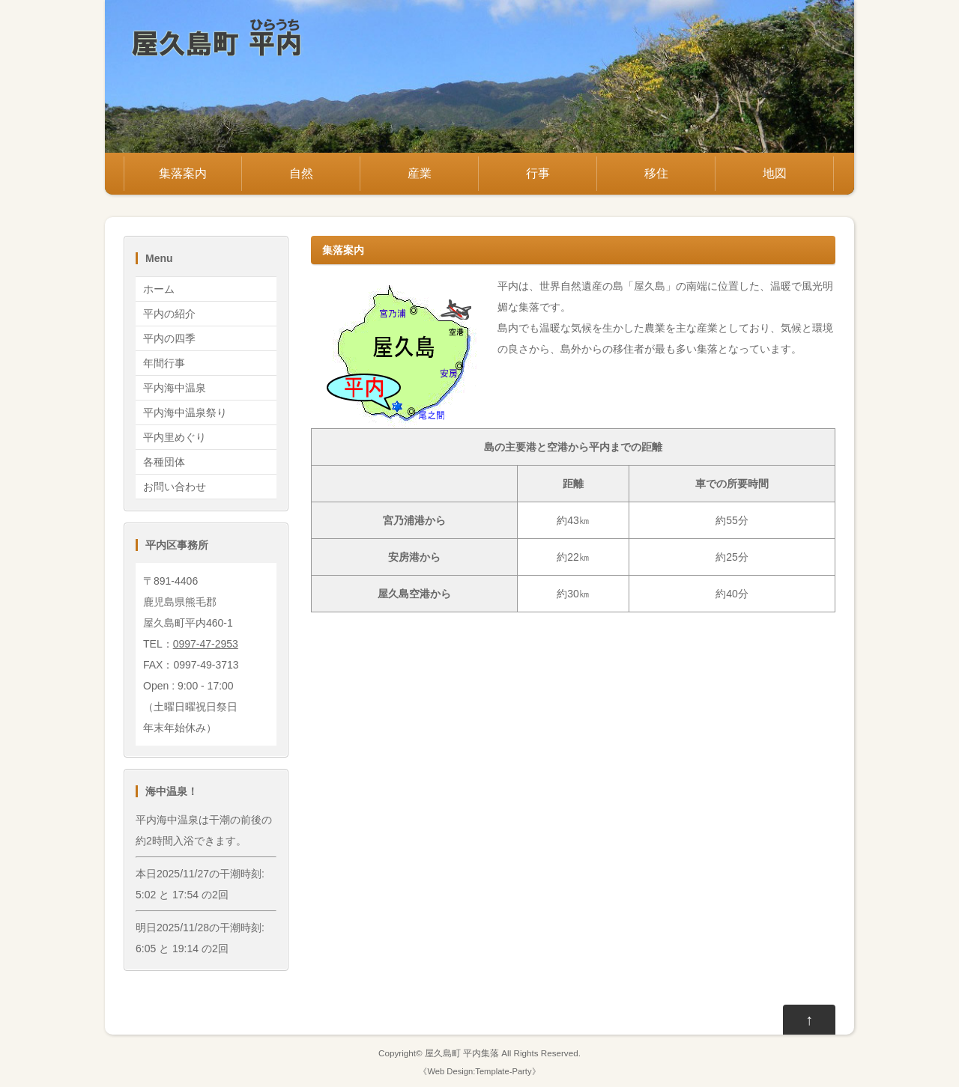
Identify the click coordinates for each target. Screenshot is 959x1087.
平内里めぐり (174, 437)
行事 (538, 173)
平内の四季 (169, 338)
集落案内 (183, 173)
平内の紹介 (169, 314)
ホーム (159, 289)
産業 (420, 173)
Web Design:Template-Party (479, 1071)
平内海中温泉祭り (185, 412)
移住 (656, 173)
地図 (775, 173)
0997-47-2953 (205, 644)
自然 (301, 173)
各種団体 (164, 462)
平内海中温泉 (174, 388)
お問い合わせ (174, 487)
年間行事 (164, 363)
